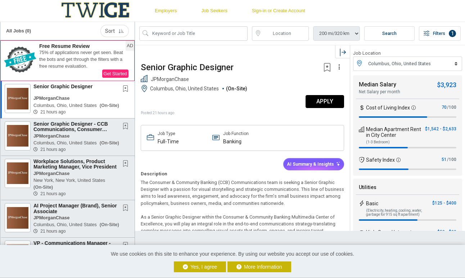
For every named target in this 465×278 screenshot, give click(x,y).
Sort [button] (114, 31)
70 (444, 107)
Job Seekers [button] (214, 10)
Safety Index (380, 160)
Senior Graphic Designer (62, 86)
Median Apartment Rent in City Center (393, 132)
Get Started (115, 73)
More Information (259, 267)
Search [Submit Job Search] (389, 33)
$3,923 (446, 85)
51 (444, 159)
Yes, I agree (200, 267)
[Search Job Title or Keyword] (198, 33)
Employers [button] (166, 10)
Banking (232, 141)
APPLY (324, 101)
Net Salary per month (379, 91)
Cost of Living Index (388, 108)
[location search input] (285, 33)
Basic (372, 203)
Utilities (367, 187)
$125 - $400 (444, 203)
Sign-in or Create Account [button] (278, 10)
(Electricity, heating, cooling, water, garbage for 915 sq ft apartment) (394, 212)
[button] (67, 60)
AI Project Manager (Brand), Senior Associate (75, 208)
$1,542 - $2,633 (440, 128)
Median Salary (377, 84)
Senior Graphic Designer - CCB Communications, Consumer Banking (70, 129)
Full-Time (168, 141)
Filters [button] (440, 33)
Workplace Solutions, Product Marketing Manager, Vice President (75, 164)
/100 (451, 107)
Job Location (367, 53)
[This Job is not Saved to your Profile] (127, 89)
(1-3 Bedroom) (378, 142)
